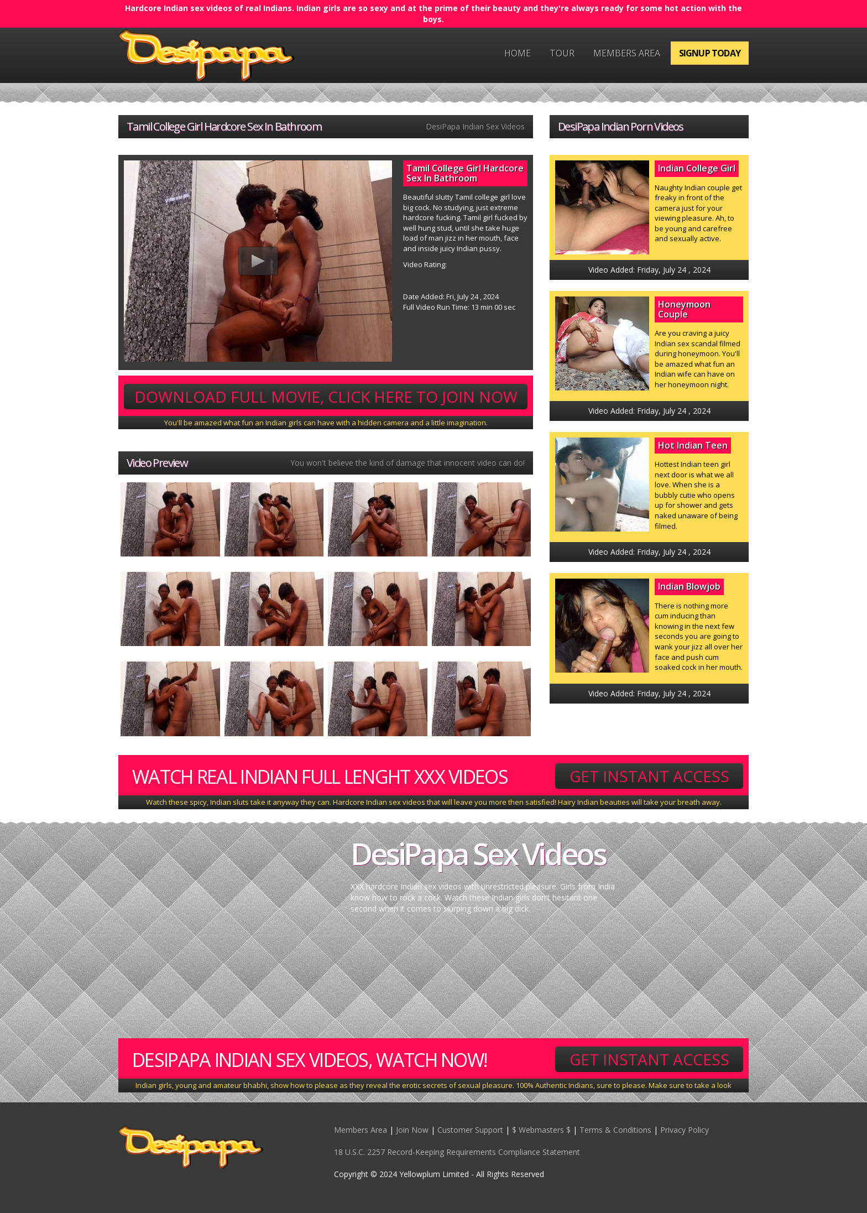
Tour (562, 53)
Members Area (626, 53)
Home (517, 53)
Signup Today (709, 53)
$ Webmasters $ (541, 1130)
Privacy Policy (684, 1130)
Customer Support (470, 1130)
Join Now (412, 1130)
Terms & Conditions (615, 1130)
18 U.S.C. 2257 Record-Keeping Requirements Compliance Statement (457, 1152)
